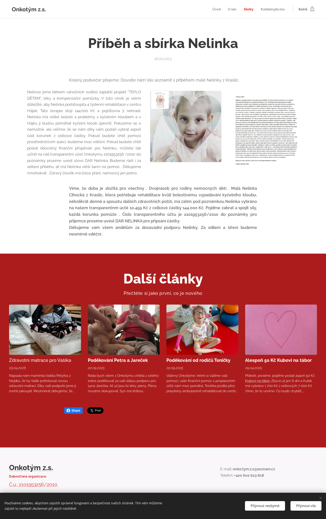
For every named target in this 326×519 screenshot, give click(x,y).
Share (73, 410)
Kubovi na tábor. (258, 381)
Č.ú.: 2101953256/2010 (33, 484)
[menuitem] (214, 9)
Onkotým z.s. (31, 467)
